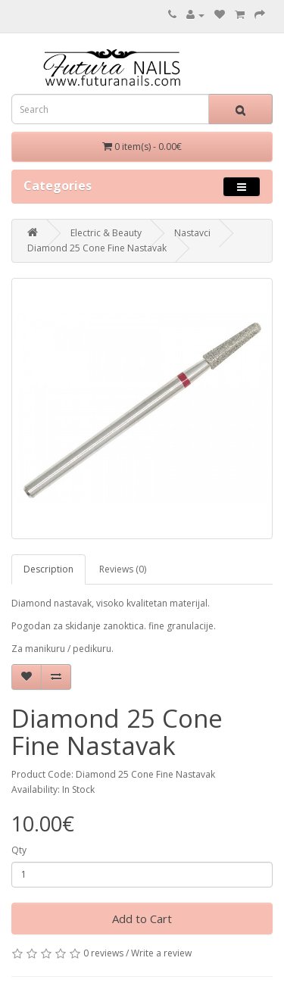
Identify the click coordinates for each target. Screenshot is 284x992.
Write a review (161, 953)
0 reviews (103, 953)
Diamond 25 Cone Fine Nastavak (97, 248)
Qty (19, 850)
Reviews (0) (122, 569)
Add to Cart (142, 918)
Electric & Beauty (106, 232)
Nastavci (192, 232)
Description (48, 569)
